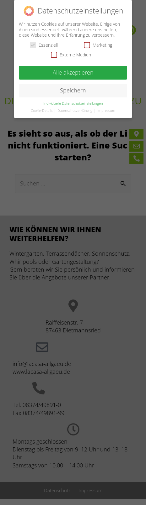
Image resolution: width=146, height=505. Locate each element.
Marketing (98, 44)
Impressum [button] (106, 109)
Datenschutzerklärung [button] (75, 109)
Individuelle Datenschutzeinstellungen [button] (73, 102)
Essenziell (44, 44)
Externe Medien (71, 54)
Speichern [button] (73, 89)
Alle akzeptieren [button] (73, 71)
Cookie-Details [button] (42, 109)
